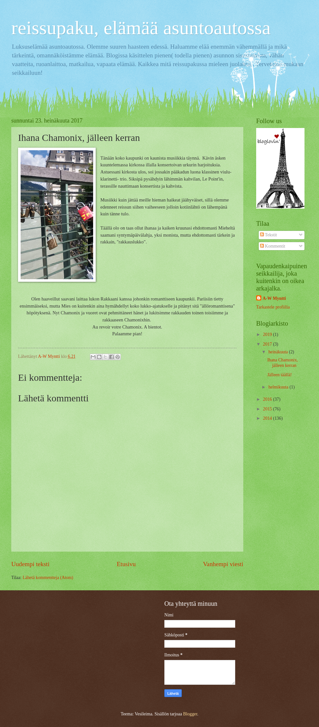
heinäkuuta (278, 351)
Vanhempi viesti (223, 564)
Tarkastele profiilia (273, 307)
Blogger (190, 714)
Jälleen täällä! (279, 374)
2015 (268, 409)
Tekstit (268, 234)
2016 (268, 399)
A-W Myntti (274, 298)
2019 (268, 334)
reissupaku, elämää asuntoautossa (141, 27)
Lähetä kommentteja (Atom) (48, 577)
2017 (268, 344)
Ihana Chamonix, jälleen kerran (282, 363)
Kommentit (272, 246)
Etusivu (126, 564)
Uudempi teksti (30, 564)
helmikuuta (279, 387)
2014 (268, 418)
